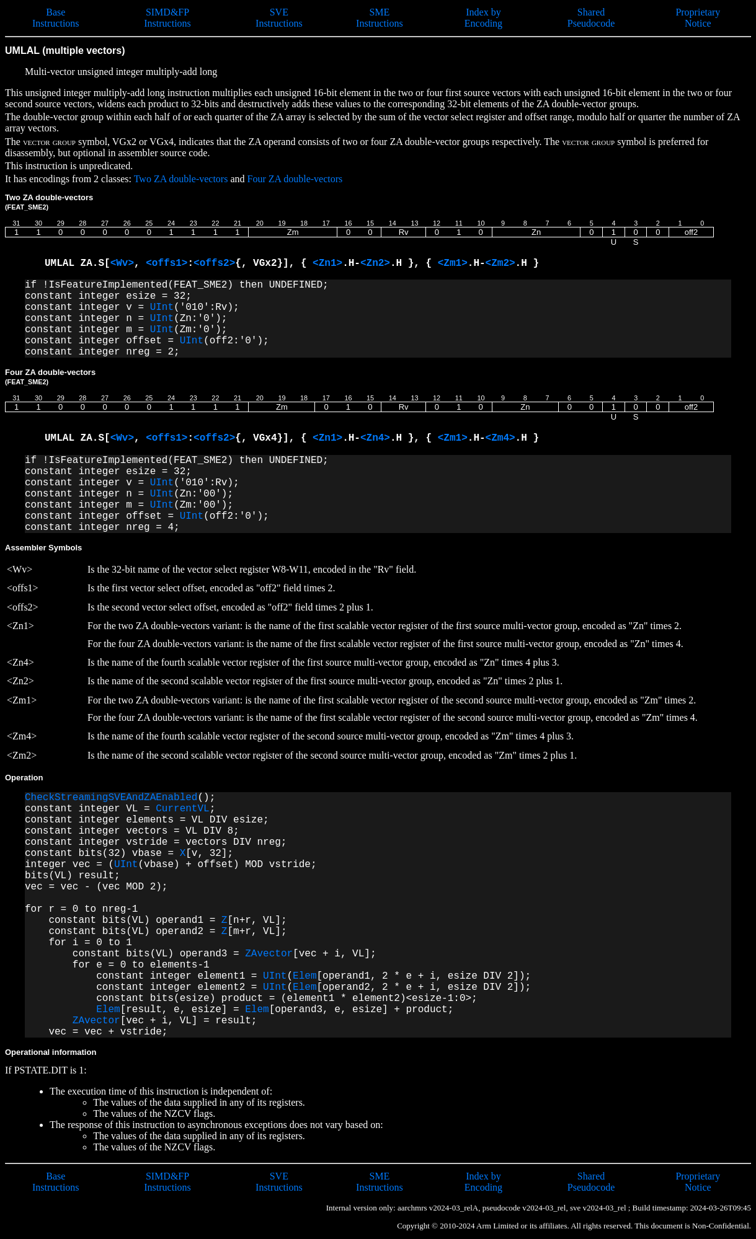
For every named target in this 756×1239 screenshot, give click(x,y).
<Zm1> (453, 263)
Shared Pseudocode (591, 18)
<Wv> (122, 263)
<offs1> (166, 263)
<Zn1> (327, 263)
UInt (162, 307)
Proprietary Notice (697, 18)
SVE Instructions (279, 18)
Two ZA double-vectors (181, 179)
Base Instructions (55, 18)
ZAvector (269, 953)
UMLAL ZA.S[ (77, 263)
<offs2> (214, 263)
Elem (304, 976)
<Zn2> (375, 263)
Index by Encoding (483, 18)
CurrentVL (182, 808)
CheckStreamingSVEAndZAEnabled (111, 797)
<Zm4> (500, 438)
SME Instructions (379, 18)
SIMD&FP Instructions (167, 18)
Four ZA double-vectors (295, 179)
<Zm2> (500, 263)
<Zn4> (375, 438)
